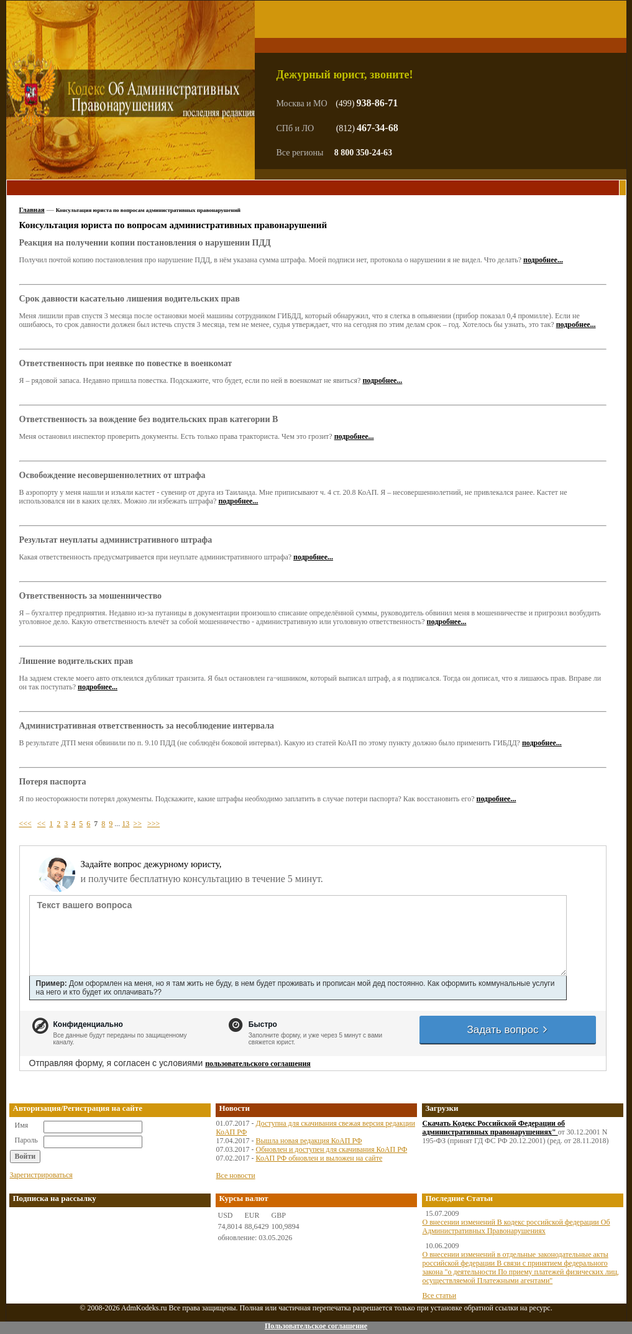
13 (125, 823)
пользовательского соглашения (258, 1063)
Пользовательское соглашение (316, 1326)
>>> (153, 823)
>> (137, 823)
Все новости (235, 1175)
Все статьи (440, 1295)
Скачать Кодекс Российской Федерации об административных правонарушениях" (494, 1127)
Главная (32, 209)
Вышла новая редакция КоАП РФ (309, 1140)
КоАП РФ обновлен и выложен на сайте (319, 1158)
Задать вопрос (508, 1030)
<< (41, 823)
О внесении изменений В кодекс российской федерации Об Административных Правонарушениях (516, 1226)
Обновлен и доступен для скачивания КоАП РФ (332, 1149)
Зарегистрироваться (41, 1175)
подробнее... (543, 259)
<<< (25, 823)
